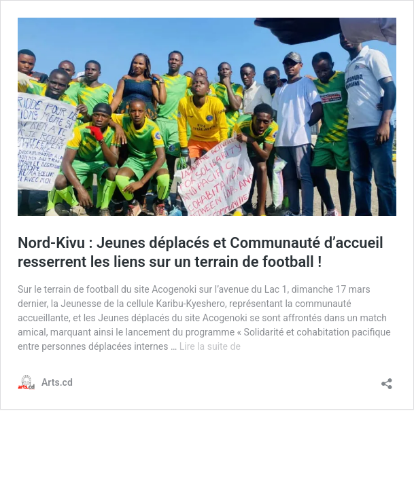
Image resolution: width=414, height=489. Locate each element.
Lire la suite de (210, 346)
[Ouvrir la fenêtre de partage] (386, 379)
